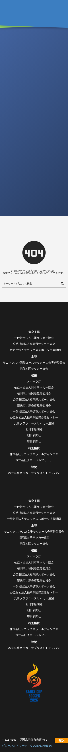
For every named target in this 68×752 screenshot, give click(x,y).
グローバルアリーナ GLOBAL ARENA (27, 745)
